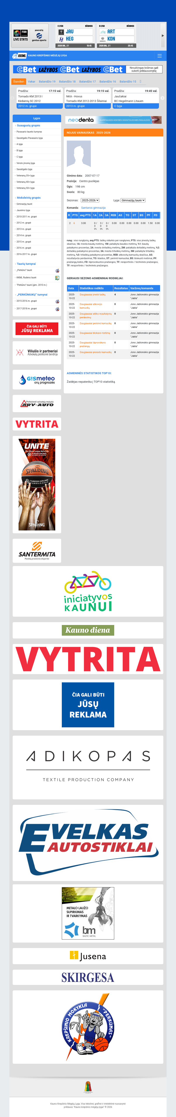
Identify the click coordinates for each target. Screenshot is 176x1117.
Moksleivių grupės (28, 197)
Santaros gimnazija (93, 207)
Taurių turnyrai (26, 263)
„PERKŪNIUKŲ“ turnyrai (32, 294)
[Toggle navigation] (159, 55)
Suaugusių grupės (28, 125)
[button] (37, 132)
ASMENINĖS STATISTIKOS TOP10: (89, 373)
